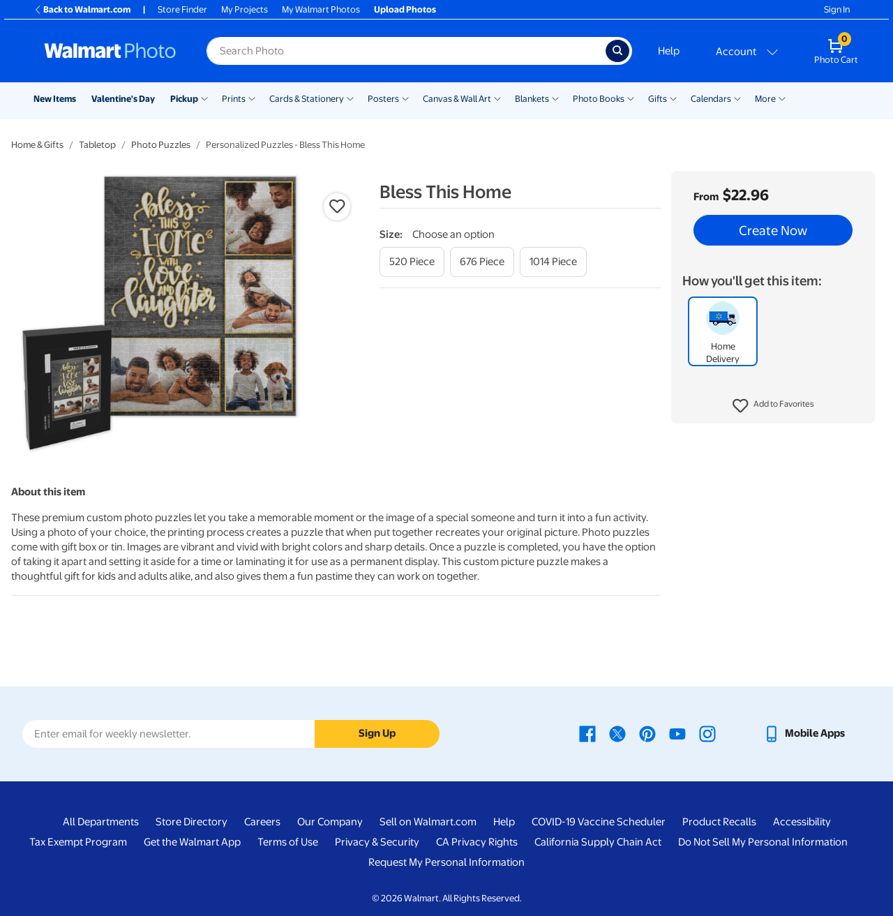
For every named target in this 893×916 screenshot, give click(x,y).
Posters (383, 98)
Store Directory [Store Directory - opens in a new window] (191, 822)
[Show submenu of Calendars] (737, 97)
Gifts (657, 98)
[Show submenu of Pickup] (204, 97)
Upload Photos (405, 9)
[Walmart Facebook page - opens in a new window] (587, 733)
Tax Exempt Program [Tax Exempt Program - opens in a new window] (78, 842)
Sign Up (377, 733)
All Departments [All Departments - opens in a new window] (101, 822)
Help (669, 51)
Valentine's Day (123, 98)
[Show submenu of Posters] (405, 97)
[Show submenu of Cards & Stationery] (350, 97)
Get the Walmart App (192, 842)
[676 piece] (482, 262)
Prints (234, 98)
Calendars (711, 98)
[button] (773, 406)
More (765, 98)
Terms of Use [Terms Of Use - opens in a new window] (287, 842)
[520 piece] (412, 262)
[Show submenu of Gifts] (673, 97)
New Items (54, 98)
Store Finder (182, 9)
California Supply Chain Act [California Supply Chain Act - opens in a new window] (597, 842)
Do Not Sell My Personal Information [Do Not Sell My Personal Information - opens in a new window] (763, 842)
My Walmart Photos (321, 9)
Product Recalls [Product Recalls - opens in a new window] (719, 822)
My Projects (244, 9)
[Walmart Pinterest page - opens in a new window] (647, 733)
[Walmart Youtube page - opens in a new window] (677, 733)
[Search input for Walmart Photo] (406, 51)
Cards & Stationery (306, 98)
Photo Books (598, 98)
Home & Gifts (37, 145)
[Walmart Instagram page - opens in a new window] (707, 733)
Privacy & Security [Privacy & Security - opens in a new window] (377, 842)
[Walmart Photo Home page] (110, 51)
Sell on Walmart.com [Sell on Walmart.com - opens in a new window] (428, 822)
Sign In (837, 9)
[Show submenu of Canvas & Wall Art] (497, 97)
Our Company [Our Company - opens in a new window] (330, 822)
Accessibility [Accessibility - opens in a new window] (802, 822)
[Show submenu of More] (782, 97)
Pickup (184, 98)
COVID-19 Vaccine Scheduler (599, 822)
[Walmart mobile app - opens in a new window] (804, 733)
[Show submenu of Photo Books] (630, 97)
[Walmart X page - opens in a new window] (617, 733)
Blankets (532, 98)
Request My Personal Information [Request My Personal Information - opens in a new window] (446, 862)
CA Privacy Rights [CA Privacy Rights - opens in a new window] (477, 842)
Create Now (773, 230)
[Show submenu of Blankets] (555, 97)
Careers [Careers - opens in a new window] (262, 822)
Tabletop (97, 145)
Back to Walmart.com (81, 9)
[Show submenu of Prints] (252, 97)
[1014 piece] (553, 262)
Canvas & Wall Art (457, 98)
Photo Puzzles (160, 145)
